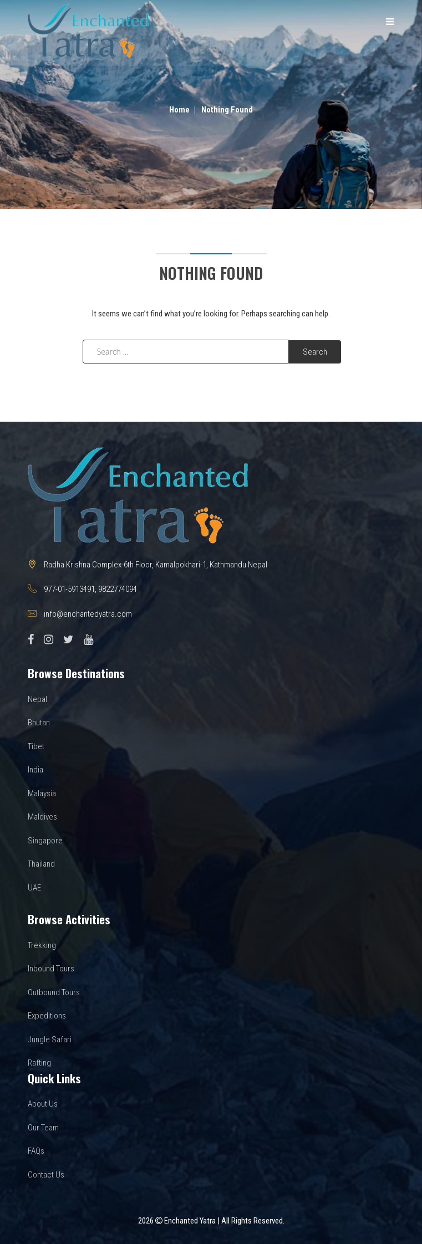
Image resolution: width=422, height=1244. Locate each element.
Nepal (37, 699)
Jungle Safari (50, 1040)
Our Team (43, 1128)
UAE (34, 888)
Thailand (41, 864)
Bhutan (39, 723)
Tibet (36, 746)
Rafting (39, 1063)
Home (179, 110)
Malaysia (42, 793)
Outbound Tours (54, 992)
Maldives (42, 817)
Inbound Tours (51, 969)
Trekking (42, 945)
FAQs (36, 1151)
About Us (43, 1104)
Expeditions (47, 1016)
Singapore (45, 841)
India (35, 770)
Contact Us (46, 1175)
